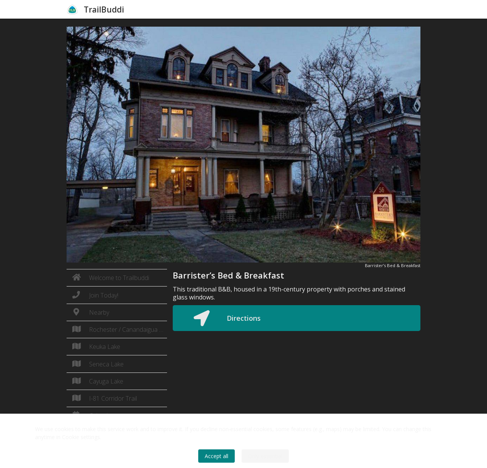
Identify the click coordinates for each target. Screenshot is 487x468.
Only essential (265, 456)
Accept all (216, 456)
